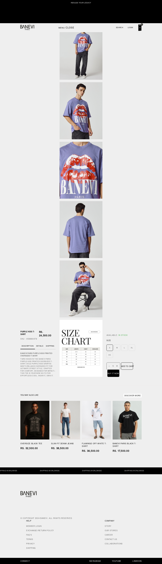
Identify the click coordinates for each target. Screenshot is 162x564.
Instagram (95, 561)
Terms (29, 539)
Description (28, 346)
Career (109, 535)
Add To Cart (127, 366)
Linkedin (137, 561)
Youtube (116, 561)
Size (108, 340)
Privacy (30, 543)
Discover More (132, 395)
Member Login (34, 526)
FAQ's (29, 535)
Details (39, 346)
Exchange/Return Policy (40, 530)
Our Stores (111, 530)
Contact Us (111, 539)
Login (130, 27)
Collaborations (114, 543)
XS (109, 355)
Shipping (50, 346)
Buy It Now (113, 373)
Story (108, 526)
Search (119, 27)
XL (132, 348)
